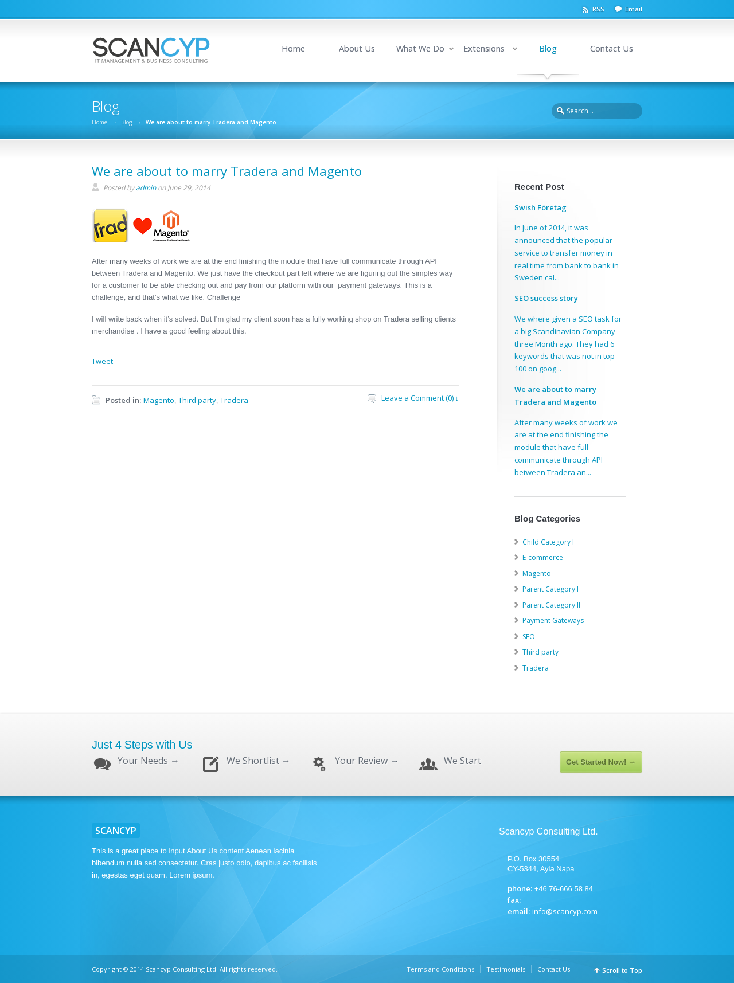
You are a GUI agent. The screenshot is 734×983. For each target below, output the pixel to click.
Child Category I (548, 542)
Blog (548, 48)
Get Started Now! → (601, 762)
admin (146, 188)
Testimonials (505, 969)
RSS (598, 9)
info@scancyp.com (565, 911)
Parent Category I (550, 589)
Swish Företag (540, 207)
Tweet (102, 361)
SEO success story (546, 298)
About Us (357, 48)
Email (633, 9)
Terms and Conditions (440, 969)
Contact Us (611, 48)
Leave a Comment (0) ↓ (420, 398)
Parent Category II (551, 605)
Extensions (484, 48)
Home (293, 48)
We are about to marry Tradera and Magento (227, 170)
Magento (158, 400)
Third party (197, 400)
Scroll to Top (622, 970)
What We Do (420, 48)
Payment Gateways (553, 620)
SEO (528, 636)
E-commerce (542, 557)
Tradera (234, 400)
